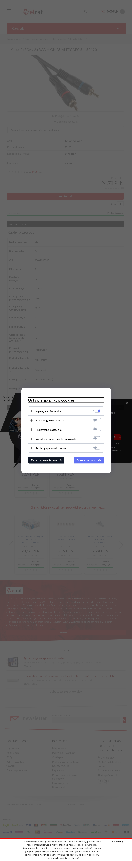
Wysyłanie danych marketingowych (56, 438)
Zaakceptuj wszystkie (88, 460)
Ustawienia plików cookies (51, 400)
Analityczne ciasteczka (49, 429)
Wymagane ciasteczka (48, 411)
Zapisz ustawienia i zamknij (46, 460)
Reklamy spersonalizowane (51, 448)
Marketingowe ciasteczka (50, 420)
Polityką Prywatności (85, 844)
